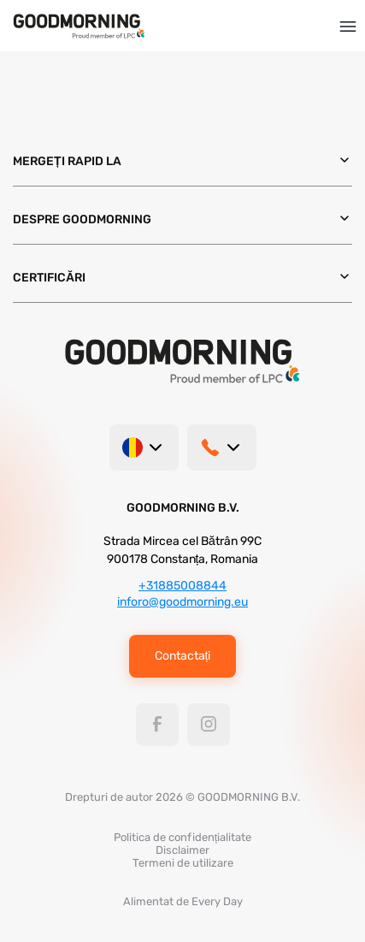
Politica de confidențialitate (183, 837)
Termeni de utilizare (182, 862)
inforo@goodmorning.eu (182, 602)
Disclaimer (182, 850)
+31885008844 (182, 585)
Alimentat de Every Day (183, 901)
